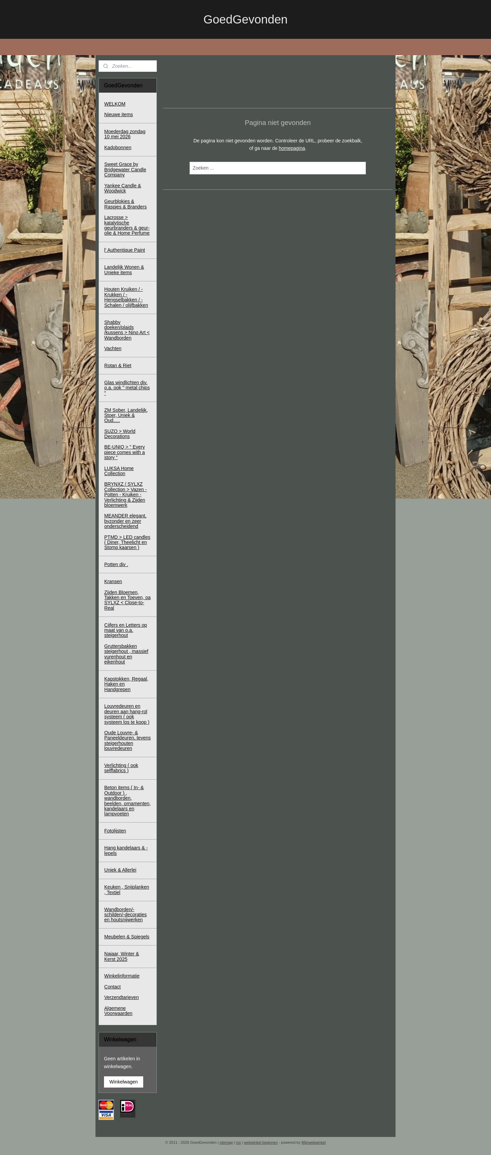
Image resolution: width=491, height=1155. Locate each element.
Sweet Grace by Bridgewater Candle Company (125, 169)
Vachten (112, 348)
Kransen (113, 581)
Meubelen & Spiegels (126, 936)
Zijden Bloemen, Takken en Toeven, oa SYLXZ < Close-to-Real (127, 600)
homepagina (292, 148)
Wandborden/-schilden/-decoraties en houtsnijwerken (125, 915)
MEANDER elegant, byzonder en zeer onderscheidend (125, 521)
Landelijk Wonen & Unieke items (124, 269)
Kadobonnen (117, 147)
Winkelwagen (123, 1081)
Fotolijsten (115, 830)
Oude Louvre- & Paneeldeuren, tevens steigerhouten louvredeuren (127, 740)
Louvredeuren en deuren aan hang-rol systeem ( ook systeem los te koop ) (126, 713)
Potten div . (116, 564)
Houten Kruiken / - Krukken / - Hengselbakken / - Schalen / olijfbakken (126, 297)
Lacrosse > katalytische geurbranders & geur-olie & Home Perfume (127, 225)
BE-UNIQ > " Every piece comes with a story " (124, 452)
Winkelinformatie (121, 976)
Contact (112, 986)
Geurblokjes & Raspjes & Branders (125, 204)
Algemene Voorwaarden (118, 1010)
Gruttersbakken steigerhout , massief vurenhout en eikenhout (126, 654)
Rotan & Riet (117, 365)
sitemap (226, 1142)
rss (238, 1142)
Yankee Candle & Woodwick (122, 188)
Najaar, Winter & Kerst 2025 (121, 956)
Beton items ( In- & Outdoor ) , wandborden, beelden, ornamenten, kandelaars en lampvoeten (127, 800)
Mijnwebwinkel (313, 1142)
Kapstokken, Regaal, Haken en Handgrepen (126, 684)
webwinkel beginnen (261, 1142)
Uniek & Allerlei (120, 870)
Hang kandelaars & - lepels (126, 850)
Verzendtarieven (121, 997)
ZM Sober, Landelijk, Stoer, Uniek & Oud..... (126, 415)
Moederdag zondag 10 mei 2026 (125, 134)
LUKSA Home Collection (119, 471)
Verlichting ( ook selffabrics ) (121, 768)
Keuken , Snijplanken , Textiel (126, 889)
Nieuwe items (118, 114)
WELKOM (114, 104)
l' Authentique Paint (124, 250)
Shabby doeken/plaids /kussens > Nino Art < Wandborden (127, 330)
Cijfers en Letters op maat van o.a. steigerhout (125, 630)
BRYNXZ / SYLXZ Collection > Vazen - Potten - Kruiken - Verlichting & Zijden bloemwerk (125, 494)
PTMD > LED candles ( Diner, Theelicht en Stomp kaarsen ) (127, 542)
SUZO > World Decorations (119, 433)
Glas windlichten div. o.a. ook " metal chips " (127, 388)
